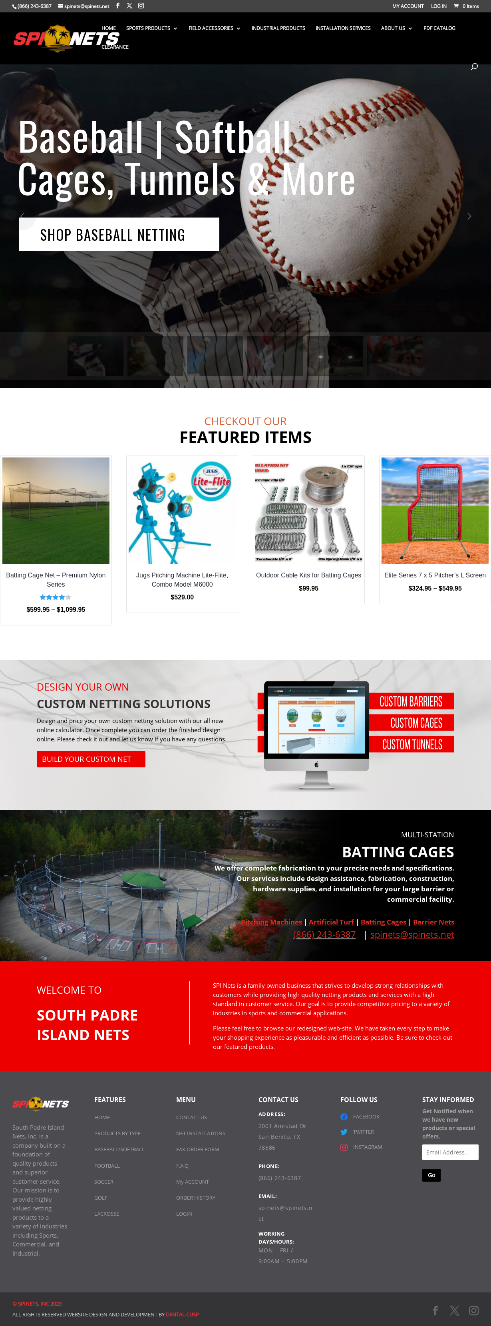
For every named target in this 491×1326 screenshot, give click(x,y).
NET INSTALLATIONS (200, 1133)
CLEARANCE (115, 47)
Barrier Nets (433, 922)
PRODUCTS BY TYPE (117, 1133)
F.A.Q (182, 1165)
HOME (108, 29)
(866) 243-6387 (324, 934)
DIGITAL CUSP (182, 1314)
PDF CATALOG (439, 29)
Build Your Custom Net (86, 759)
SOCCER (103, 1181)
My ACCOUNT (192, 1181)
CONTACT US (191, 1117)
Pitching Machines (271, 922)
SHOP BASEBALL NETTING (113, 234)
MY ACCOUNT (408, 7)
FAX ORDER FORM (197, 1149)
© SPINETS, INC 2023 (37, 1303)
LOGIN (184, 1213)
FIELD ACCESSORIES (211, 29)
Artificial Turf (331, 922)
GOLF (100, 1197)
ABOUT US (393, 29)
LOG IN (439, 7)
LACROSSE (106, 1213)
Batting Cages (383, 922)
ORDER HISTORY (195, 1197)
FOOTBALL (107, 1165)
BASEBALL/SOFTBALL (119, 1149)
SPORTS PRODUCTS (148, 29)
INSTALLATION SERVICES (343, 29)
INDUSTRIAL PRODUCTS (278, 29)
